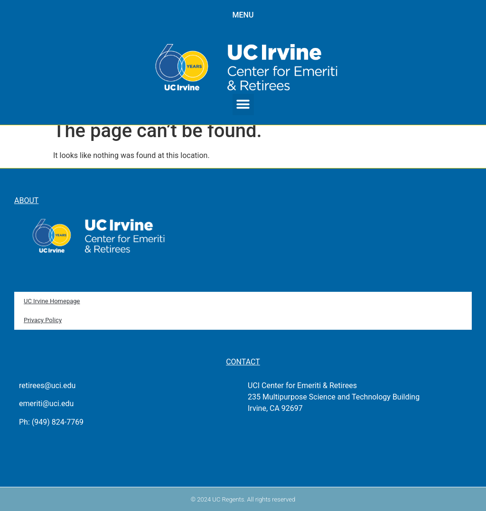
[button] (243, 104)
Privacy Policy (43, 320)
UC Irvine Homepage (52, 301)
